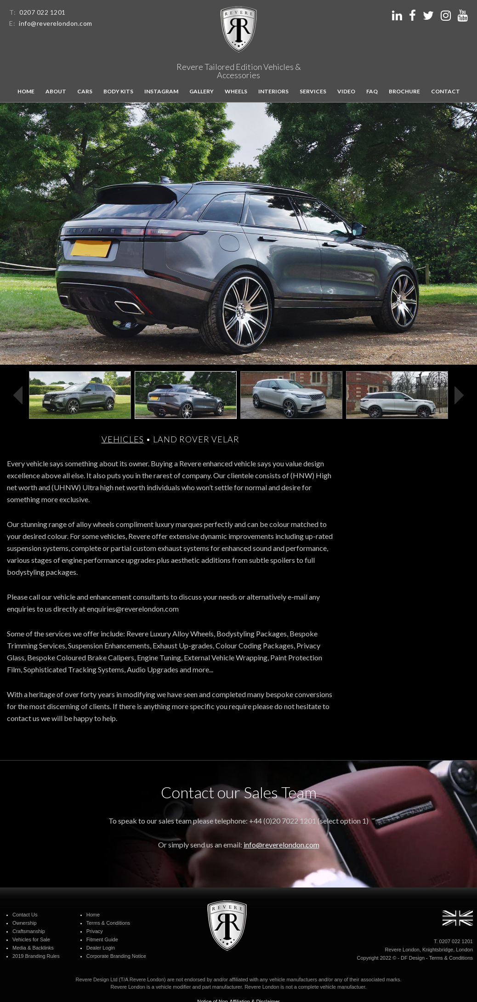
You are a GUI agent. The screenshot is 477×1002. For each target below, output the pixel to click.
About (55, 91)
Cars (84, 91)
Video (346, 91)
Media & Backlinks (33, 947)
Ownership (24, 923)
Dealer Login (100, 947)
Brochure (404, 91)
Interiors (273, 91)
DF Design (413, 958)
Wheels (236, 91)
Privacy (94, 931)
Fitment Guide (102, 939)
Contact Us (24, 914)
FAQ (372, 91)
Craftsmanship (28, 931)
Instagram (161, 91)
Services (313, 91)
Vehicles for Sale (31, 939)
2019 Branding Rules (36, 956)
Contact (445, 91)
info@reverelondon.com (55, 23)
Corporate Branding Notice (116, 956)
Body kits (118, 91)
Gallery (201, 91)
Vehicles (123, 439)
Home (25, 91)
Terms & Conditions (108, 923)
